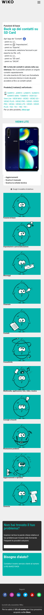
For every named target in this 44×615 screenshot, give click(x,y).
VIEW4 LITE (20, 104)
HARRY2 (10, 93)
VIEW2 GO (34, 98)
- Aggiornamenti (11, 177)
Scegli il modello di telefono (22, 189)
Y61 (16, 107)
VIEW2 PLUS (9, 101)
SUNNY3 (35, 93)
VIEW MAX (17, 98)
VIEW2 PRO (20, 101)
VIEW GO (33, 96)
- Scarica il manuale (13, 180)
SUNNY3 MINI (13, 96)
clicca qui (25, 110)
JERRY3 (19, 93)
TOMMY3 (24, 96)
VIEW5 (30, 104)
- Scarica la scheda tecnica (16, 183)
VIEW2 (25, 98)
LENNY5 (27, 93)
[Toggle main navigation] (39, 2)
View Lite (7, 98)
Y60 (11, 107)
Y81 (25, 107)
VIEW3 (29, 101)
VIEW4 (11, 104)
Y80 (20, 107)
